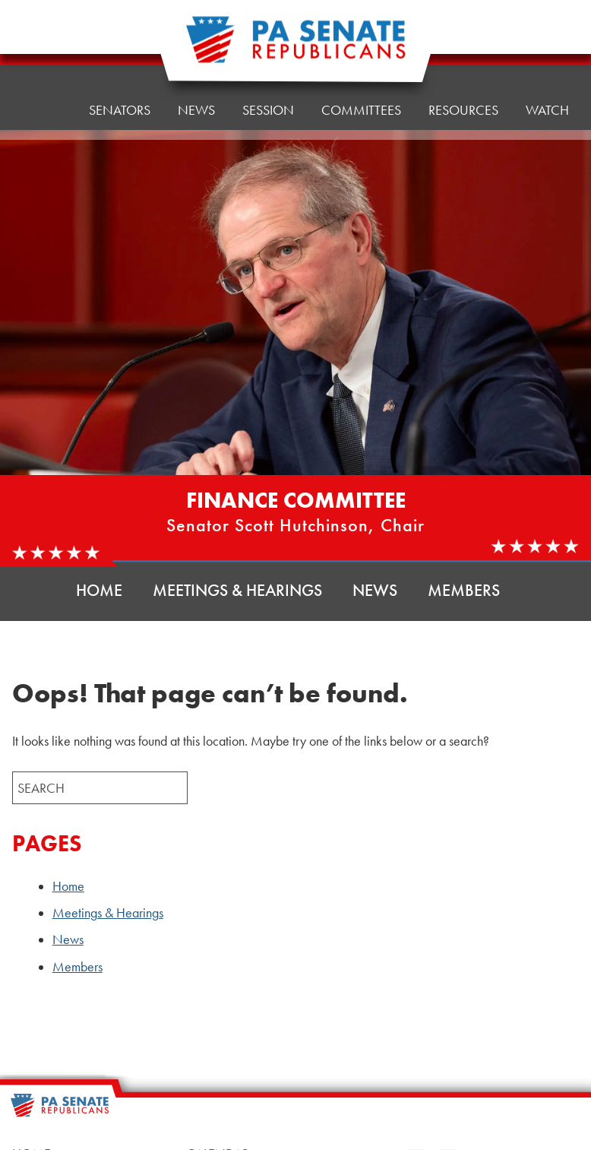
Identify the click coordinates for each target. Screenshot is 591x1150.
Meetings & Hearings (237, 590)
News (374, 590)
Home (42, 58)
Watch (547, 35)
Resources (463, 39)
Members (464, 590)
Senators (119, 54)
